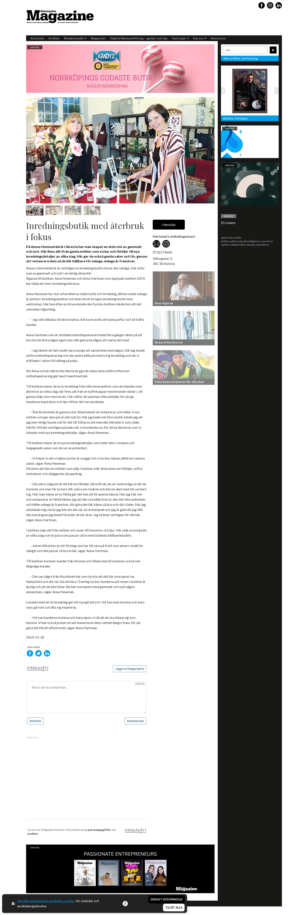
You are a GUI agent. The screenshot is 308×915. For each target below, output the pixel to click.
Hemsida (168, 224)
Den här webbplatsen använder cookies (46, 901)
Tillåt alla (173, 907)
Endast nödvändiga (166, 899)
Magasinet (98, 38)
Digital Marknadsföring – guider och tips (139, 38)
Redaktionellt (75, 38)
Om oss (199, 38)
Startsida (37, 38)
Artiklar (54, 38)
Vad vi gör (180, 38)
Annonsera (218, 38)
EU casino (228, 223)
